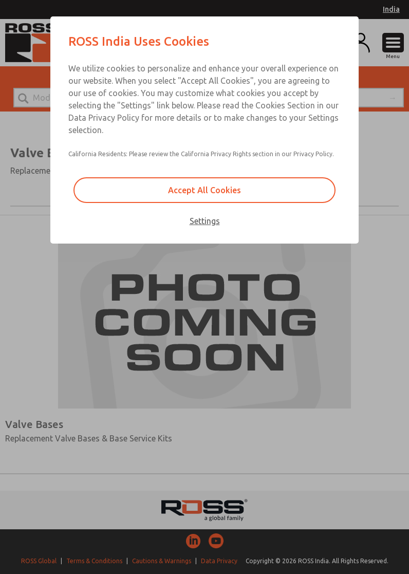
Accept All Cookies (204, 190)
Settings (205, 221)
